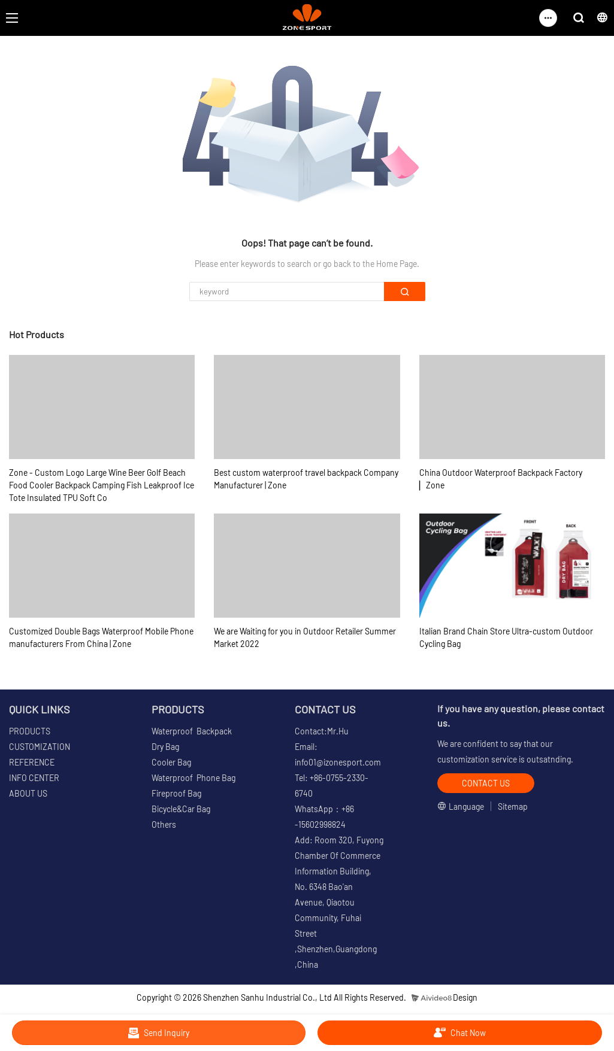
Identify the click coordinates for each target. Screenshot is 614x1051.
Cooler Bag (171, 762)
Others (164, 824)
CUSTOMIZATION (39, 747)
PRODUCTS (29, 731)
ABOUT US (28, 793)
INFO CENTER (34, 778)
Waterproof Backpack (192, 731)
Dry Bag (165, 747)
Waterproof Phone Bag (193, 778)
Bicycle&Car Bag (181, 809)
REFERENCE (32, 762)
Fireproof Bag (176, 793)
